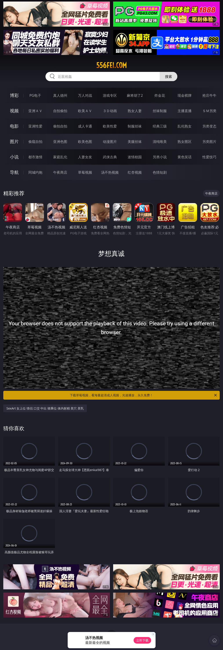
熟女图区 (185, 141)
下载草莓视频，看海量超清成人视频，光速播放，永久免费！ (143, 395)
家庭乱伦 (60, 157)
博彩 (14, 95)
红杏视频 (135, 172)
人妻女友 (85, 157)
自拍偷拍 (60, 110)
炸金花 (159, 95)
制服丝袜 (135, 126)
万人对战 (85, 95)
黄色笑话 (185, 157)
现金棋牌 (185, 95)
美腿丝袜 (135, 141)
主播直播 (185, 110)
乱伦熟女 (185, 126)
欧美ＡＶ (85, 110)
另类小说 (160, 157)
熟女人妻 (135, 110)
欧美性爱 (110, 126)
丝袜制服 (160, 110)
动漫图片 (110, 141)
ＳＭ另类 (209, 110)
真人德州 (60, 95)
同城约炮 (35, 172)
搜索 (168, 76)
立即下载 (142, 640)
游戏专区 (110, 95)
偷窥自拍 (35, 141)
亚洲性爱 (35, 126)
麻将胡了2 (135, 95)
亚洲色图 (60, 141)
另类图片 (209, 141)
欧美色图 (85, 141)
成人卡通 (85, 126)
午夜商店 (60, 172)
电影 (14, 126)
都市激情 (35, 157)
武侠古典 (110, 157)
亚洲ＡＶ (35, 110)
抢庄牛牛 (209, 95)
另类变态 (209, 126)
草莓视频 (85, 172)
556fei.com (111, 65)
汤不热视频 (110, 172)
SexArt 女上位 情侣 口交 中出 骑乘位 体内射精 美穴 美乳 (45, 408)
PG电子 (35, 95)
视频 (14, 111)
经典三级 (160, 126)
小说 (14, 157)
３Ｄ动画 (110, 110)
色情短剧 (160, 172)
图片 (14, 141)
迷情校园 (135, 157)
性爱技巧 (209, 157)
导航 (14, 172)
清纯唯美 (160, 141)
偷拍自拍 (60, 126)
